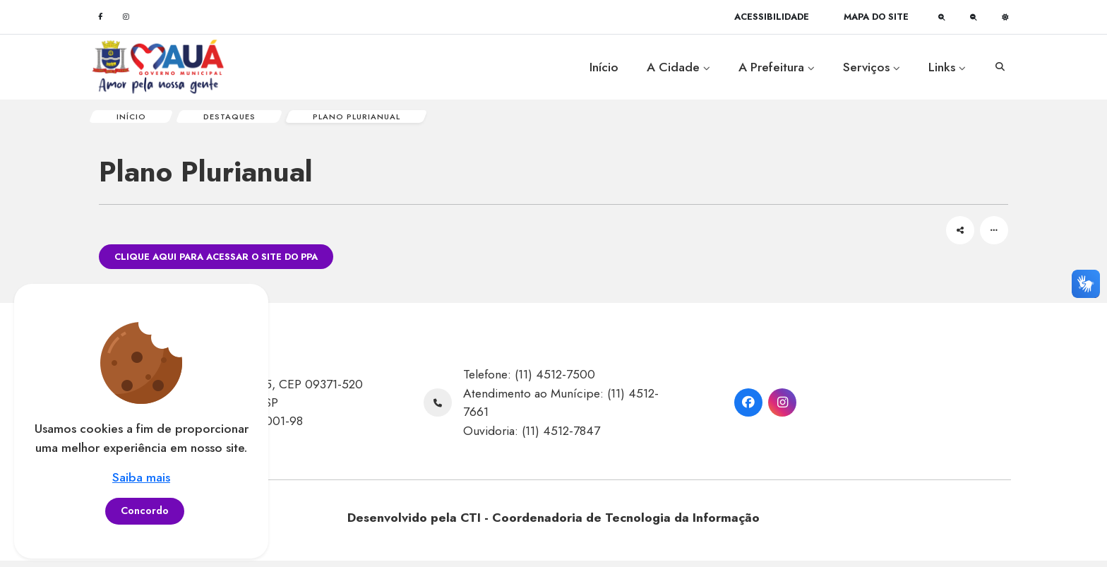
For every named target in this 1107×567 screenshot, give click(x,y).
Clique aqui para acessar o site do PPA (216, 263)
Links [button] (947, 67)
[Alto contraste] (1005, 17)
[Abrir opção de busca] (1000, 67)
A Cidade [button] (678, 67)
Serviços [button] (871, 67)
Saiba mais (141, 477)
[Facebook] (100, 16)
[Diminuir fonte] (973, 17)
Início (604, 67)
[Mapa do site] (876, 16)
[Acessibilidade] (772, 16)
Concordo (145, 510)
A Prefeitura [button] (776, 67)
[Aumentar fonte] (942, 17)
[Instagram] (125, 16)
